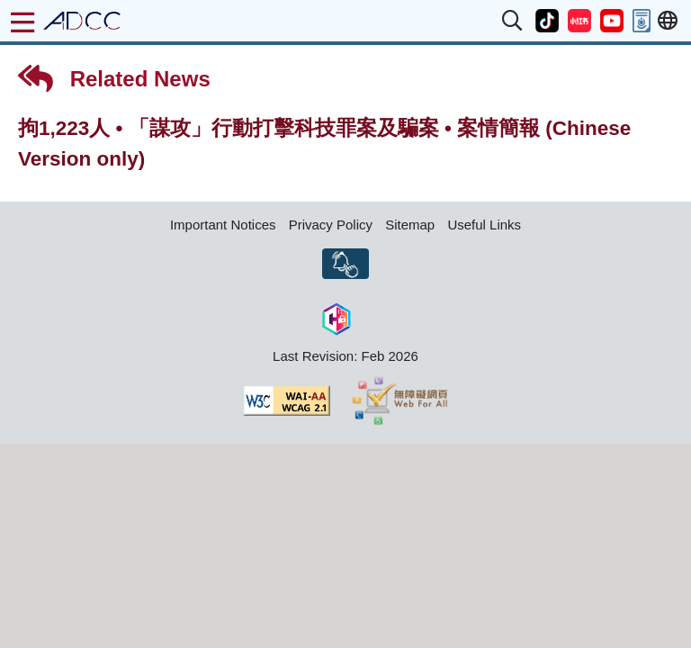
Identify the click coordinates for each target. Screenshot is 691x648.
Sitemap (410, 224)
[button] (513, 21)
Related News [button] (114, 78)
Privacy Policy (330, 224)
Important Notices (223, 224)
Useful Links (484, 224)
